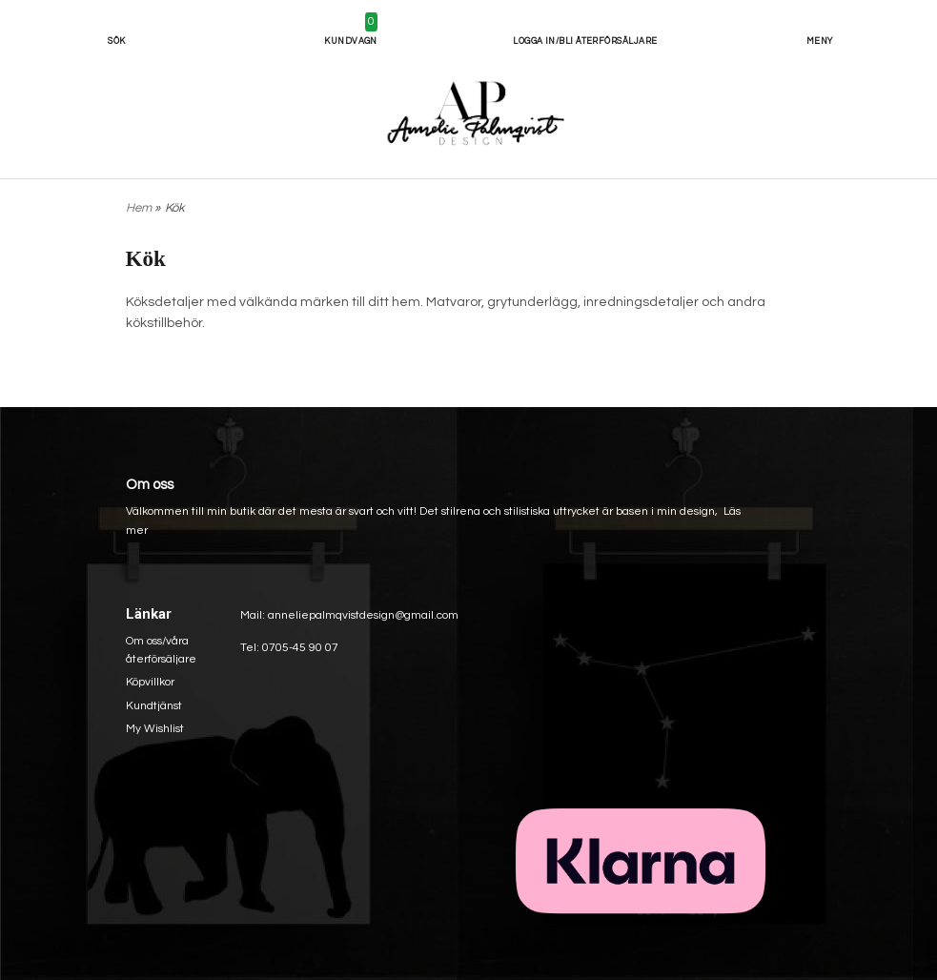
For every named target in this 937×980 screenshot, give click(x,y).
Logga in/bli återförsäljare (585, 41)
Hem (139, 207)
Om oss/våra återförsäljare (161, 650)
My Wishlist (155, 729)
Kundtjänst (154, 706)
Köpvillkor (150, 682)
